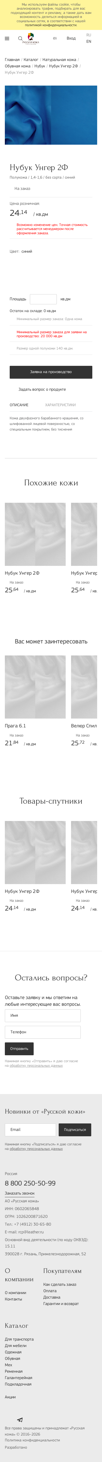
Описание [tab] (19, 405)
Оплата (50, 1291)
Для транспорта (19, 1339)
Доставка (51, 1297)
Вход (71, 38)
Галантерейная (18, 1378)
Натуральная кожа (59, 60)
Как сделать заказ (59, 1285)
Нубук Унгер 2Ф (63, 66)
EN (88, 42)
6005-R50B (60, 262)
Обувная (12, 1359)
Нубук (39, 66)
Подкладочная (18, 1384)
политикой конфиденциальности (50, 25)
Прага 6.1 (15, 726)
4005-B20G (49, 279)
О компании (15, 1293)
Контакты (13, 1299)
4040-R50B (71, 262)
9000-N (15, 279)
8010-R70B (26, 270)
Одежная (13, 1352)
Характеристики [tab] (60, 405)
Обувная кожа (17, 66)
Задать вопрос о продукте (38, 389)
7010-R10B (83, 262)
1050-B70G (37, 262)
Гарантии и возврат (61, 1304)
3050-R (49, 270)
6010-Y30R (71, 270)
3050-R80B (15, 262)
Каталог (31, 60)
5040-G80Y (37, 279)
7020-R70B (15, 270)
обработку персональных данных (36, 1066)
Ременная (14, 1371)
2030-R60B (49, 262)
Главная (12, 60)
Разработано (28, 1448)
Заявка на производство (51, 372)
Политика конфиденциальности (32, 1440)
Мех (8, 1365)
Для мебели (15, 1346)
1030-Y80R (26, 262)
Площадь (18, 299)
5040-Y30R (60, 270)
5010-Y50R (26, 279)
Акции (10, 1397)
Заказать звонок (19, 1193)
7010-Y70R (83, 270)
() (52, 38)
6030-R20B (37, 270)
